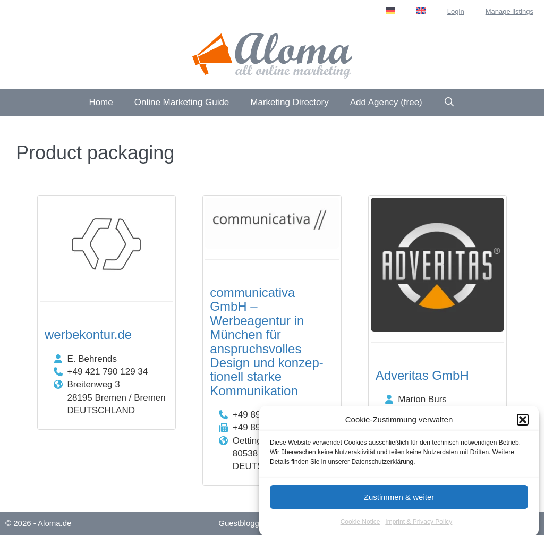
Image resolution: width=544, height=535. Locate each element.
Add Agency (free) (386, 102)
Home (101, 102)
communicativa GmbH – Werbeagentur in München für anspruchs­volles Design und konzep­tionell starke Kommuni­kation (266, 341)
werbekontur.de (88, 334)
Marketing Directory (289, 102)
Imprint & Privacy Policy (418, 525)
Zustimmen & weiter (399, 500)
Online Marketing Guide (182, 102)
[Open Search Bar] (449, 102)
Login (455, 11)
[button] (522, 423)
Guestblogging (244, 523)
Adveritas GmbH (422, 375)
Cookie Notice (360, 525)
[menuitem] (390, 10)
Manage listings (509, 11)
